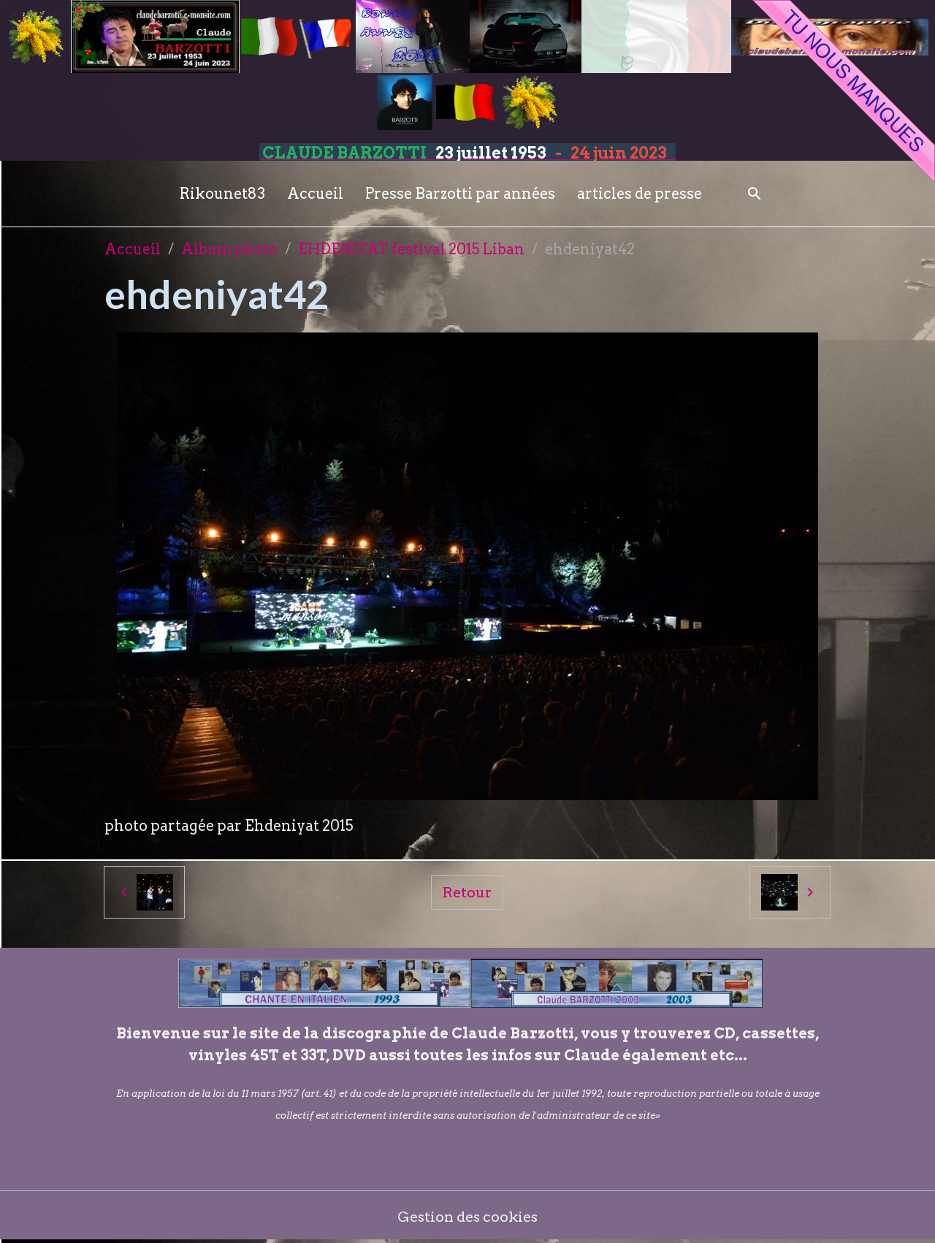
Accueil (315, 193)
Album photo (229, 249)
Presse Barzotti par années (460, 193)
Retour (467, 892)
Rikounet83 (222, 193)
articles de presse (639, 193)
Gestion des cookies (468, 1217)
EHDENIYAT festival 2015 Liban (411, 249)
